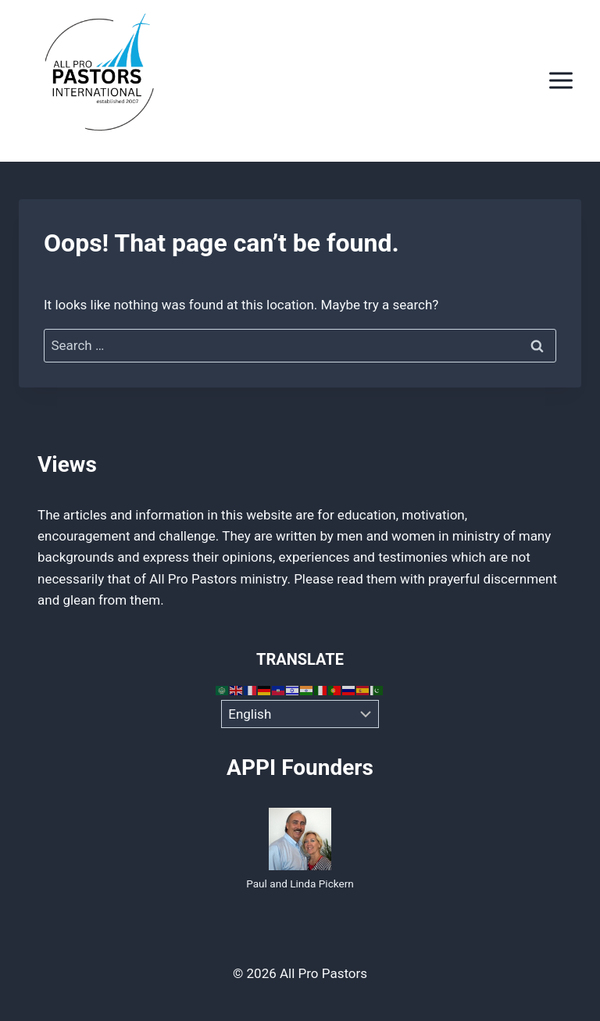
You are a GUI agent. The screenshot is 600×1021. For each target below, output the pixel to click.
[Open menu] (560, 80)
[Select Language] (300, 714)
